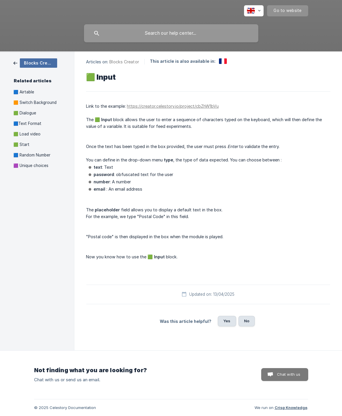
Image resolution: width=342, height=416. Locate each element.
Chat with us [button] (289, 374)
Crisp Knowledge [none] (291, 407)
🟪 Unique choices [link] (30, 165)
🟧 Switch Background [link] (35, 102)
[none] (254, 10)
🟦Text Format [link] (27, 123)
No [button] (246, 320)
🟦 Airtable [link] (23, 92)
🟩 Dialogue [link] (24, 113)
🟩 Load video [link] (27, 134)
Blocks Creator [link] (124, 61)
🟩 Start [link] (21, 144)
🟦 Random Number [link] (31, 155)
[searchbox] (171, 33)
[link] (35, 62)
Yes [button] (226, 320)
